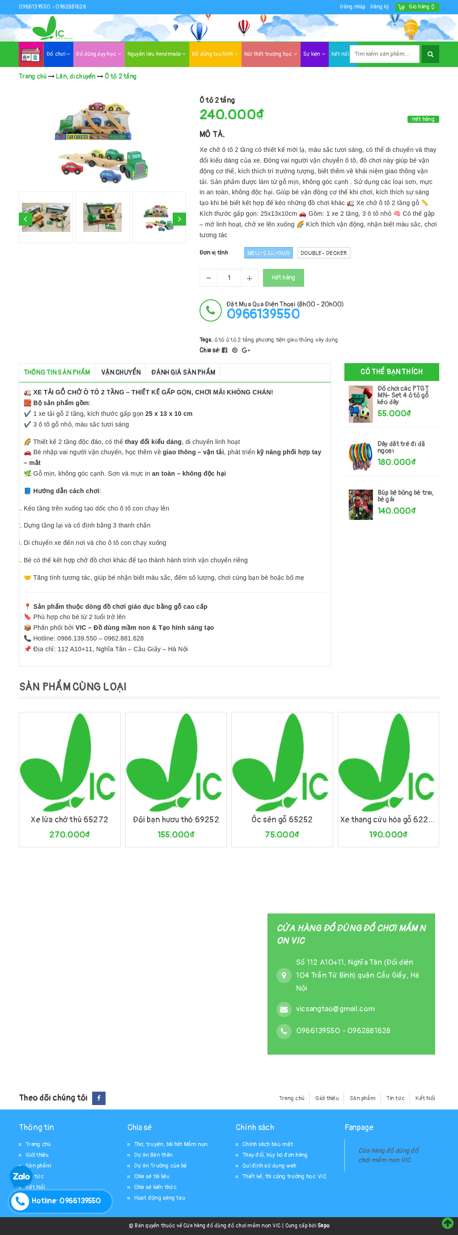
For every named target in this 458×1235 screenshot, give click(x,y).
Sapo (323, 1225)
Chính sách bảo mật (267, 1144)
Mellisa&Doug (268, 253)
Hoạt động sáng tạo (160, 1198)
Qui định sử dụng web (269, 1165)
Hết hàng (283, 277)
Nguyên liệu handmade (157, 54)
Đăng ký (379, 7)
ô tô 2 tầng (240, 339)
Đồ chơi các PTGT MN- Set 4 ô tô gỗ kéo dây (402, 395)
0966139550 (35, 7)
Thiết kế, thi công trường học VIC (284, 1176)
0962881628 (70, 7)
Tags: (206, 339)
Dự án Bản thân (153, 1155)
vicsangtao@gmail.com (335, 1008)
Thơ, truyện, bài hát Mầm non (171, 1144)
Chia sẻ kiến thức (155, 1187)
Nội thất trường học (270, 54)
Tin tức (395, 1098)
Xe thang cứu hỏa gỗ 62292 (388, 820)
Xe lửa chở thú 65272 (69, 820)
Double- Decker (324, 253)
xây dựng (327, 339)
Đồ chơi (58, 54)
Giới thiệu (327, 1098)
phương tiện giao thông (285, 339)
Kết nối (342, 54)
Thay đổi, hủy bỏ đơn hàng (275, 1155)
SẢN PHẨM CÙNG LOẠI (73, 687)
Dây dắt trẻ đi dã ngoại (401, 447)
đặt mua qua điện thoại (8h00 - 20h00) (285, 310)
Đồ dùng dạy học (98, 54)
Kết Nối (425, 1098)
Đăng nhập (352, 7)
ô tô (219, 339)
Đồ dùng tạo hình (215, 54)
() (422, 7)
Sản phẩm (363, 1098)
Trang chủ (292, 1098)
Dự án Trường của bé (160, 1165)
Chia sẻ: (210, 350)
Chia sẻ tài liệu (152, 1176)
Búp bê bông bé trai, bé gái (405, 496)
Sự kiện (314, 54)
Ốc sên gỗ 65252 (282, 820)
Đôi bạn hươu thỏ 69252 (176, 820)
